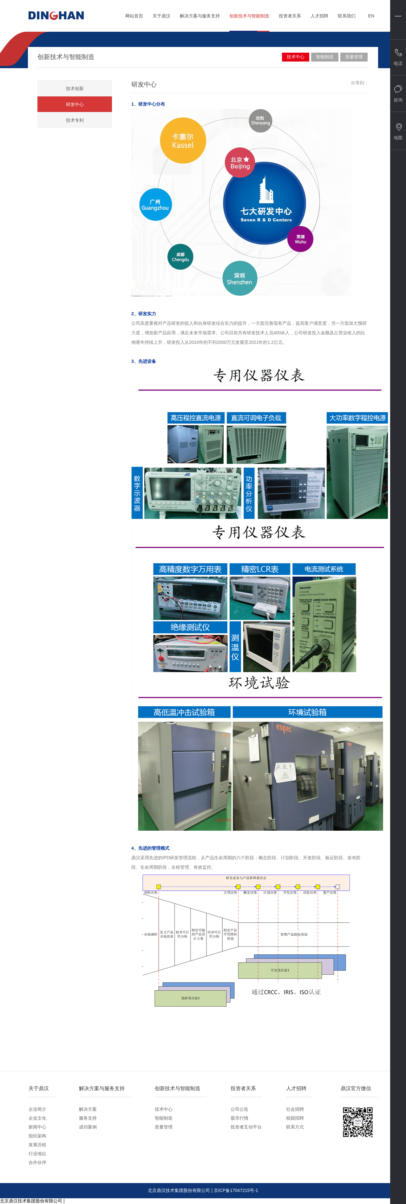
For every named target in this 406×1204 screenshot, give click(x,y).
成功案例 (88, 1126)
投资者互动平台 (246, 1126)
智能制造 (325, 56)
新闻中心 (37, 1126)
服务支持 (88, 1118)
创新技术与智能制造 (249, 18)
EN (371, 15)
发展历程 (37, 1144)
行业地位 (37, 1153)
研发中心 (75, 104)
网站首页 (134, 18)
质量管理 (354, 56)
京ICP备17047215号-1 (236, 1190)
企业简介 (37, 1109)
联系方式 (295, 1126)
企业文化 (37, 1118)
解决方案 (88, 1109)
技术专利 (75, 120)
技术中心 (295, 56)
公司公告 (239, 1109)
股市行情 (239, 1118)
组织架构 (37, 1135)
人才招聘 (319, 18)
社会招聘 (295, 1109)
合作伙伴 (37, 1162)
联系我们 (347, 18)
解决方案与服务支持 (200, 18)
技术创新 (75, 88)
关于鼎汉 (161, 18)
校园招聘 (295, 1118)
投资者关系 (290, 18)
